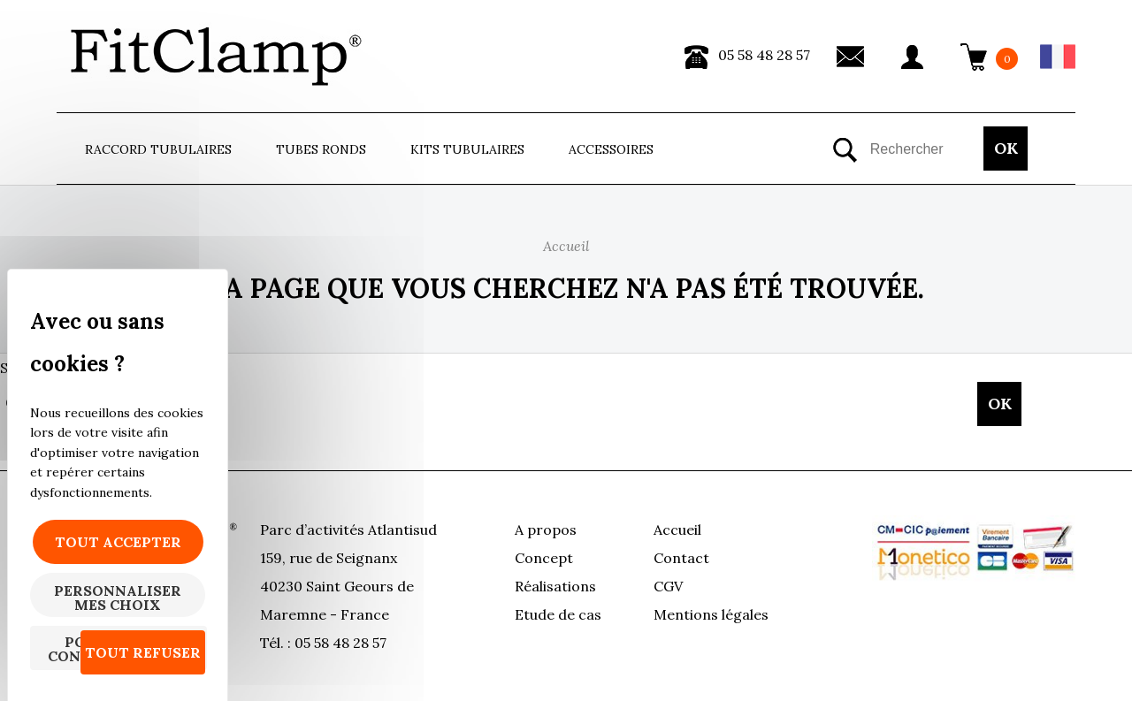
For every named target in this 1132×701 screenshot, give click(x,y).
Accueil (677, 529)
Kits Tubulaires (467, 149)
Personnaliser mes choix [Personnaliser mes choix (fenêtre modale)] (117, 597)
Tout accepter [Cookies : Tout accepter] (118, 542)
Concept (544, 558)
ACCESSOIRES (611, 149)
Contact (681, 558)
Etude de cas (558, 614)
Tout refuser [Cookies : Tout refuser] (143, 652)
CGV (668, 586)
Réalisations (555, 586)
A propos (546, 529)
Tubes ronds (321, 149)
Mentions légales (711, 614)
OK (1006, 148)
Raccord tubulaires (158, 149)
